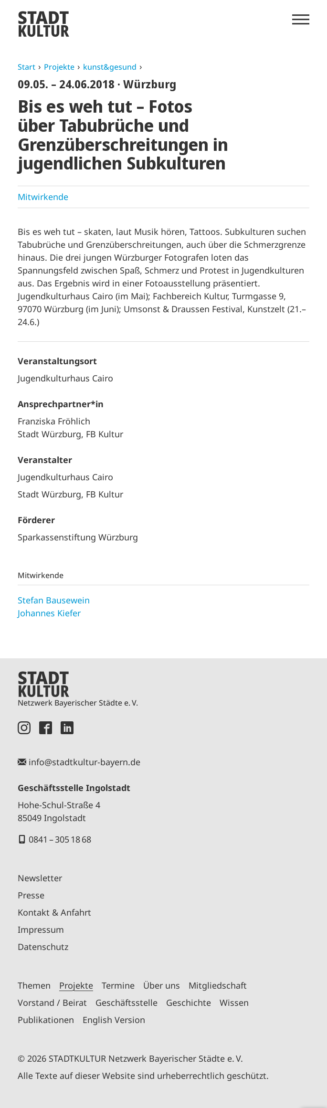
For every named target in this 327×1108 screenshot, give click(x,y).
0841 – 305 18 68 (60, 839)
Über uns (161, 985)
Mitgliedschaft (218, 985)
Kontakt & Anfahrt (54, 912)
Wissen (234, 1002)
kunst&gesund (110, 67)
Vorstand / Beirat (52, 1002)
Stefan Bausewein (54, 600)
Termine (118, 985)
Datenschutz (43, 946)
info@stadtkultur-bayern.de (84, 762)
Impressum (41, 929)
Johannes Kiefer (49, 613)
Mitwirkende (43, 196)
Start (26, 67)
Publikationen (46, 1019)
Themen (34, 985)
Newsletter (40, 878)
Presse (31, 895)
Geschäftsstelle (126, 1002)
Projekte (59, 67)
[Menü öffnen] (300, 19)
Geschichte (188, 1002)
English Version (114, 1019)
